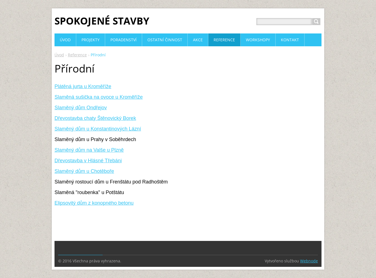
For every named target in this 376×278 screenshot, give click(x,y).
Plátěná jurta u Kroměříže (83, 86)
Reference (77, 54)
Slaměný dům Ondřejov (81, 107)
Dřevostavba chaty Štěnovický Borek (95, 118)
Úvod (59, 54)
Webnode (309, 261)
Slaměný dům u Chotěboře (84, 171)
